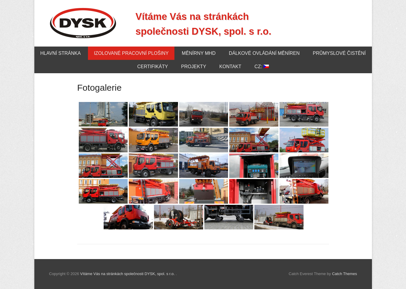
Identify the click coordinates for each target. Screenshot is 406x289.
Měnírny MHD (199, 53)
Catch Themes (344, 274)
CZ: (261, 66)
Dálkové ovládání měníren (264, 53)
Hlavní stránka (60, 53)
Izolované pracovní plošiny (131, 53)
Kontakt (230, 66)
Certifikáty (152, 66)
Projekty (193, 66)
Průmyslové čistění (339, 53)
